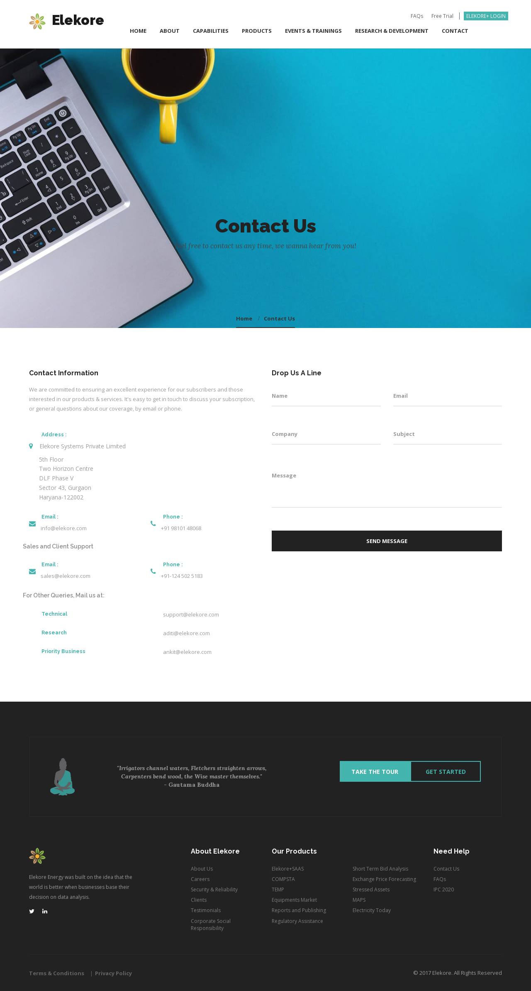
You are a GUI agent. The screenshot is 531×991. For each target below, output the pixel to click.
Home (138, 31)
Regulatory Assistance (297, 921)
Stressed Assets (371, 889)
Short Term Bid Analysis (380, 868)
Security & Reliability (214, 889)
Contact (455, 31)
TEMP (278, 889)
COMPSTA (283, 879)
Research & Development (392, 31)
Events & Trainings (313, 31)
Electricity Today (372, 910)
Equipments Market (294, 899)
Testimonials (206, 910)
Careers (200, 879)
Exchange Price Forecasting (384, 879)
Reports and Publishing (299, 910)
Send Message (386, 541)
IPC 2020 (444, 889)
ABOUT (170, 31)
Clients (199, 899)
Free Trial (442, 16)
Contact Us (279, 318)
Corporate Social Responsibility (211, 925)
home (244, 318)
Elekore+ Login (486, 16)
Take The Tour (375, 772)
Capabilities (211, 31)
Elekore (66, 21)
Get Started (446, 772)
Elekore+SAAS (288, 868)
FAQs (417, 16)
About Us (202, 868)
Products (257, 31)
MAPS (359, 899)
